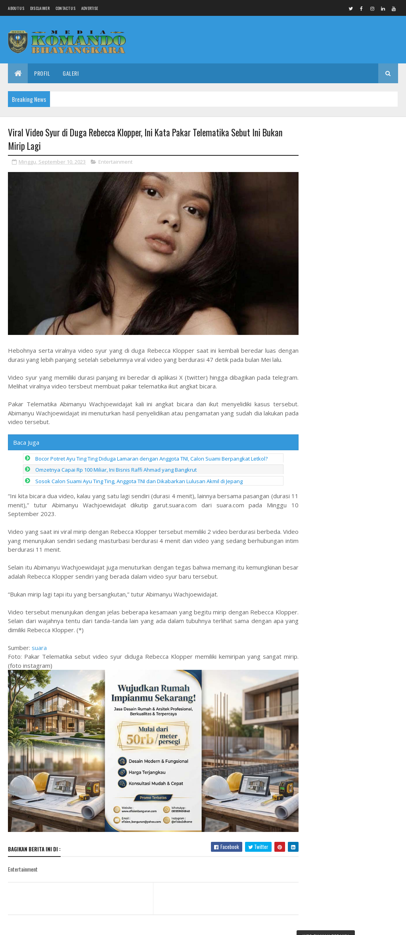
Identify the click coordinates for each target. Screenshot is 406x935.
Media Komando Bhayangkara (79, 924)
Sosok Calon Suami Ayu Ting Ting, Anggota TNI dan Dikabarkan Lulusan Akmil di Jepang (139, 479)
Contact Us (65, 8)
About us (16, 8)
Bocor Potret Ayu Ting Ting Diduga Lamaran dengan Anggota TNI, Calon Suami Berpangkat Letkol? (151, 456)
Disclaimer (40, 8)
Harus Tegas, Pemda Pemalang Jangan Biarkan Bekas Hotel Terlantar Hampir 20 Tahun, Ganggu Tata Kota (349, 769)
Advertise (89, 8)
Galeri (71, 73)
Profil (42, 73)
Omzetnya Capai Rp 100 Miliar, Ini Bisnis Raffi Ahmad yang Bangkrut (116, 467)
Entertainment (115, 161)
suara (39, 646)
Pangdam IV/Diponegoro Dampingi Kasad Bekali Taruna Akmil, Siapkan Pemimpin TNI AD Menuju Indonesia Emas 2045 (351, 166)
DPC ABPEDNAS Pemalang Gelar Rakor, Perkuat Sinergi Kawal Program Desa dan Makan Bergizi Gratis (351, 713)
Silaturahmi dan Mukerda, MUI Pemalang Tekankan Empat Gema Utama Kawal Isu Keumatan (349, 825)
